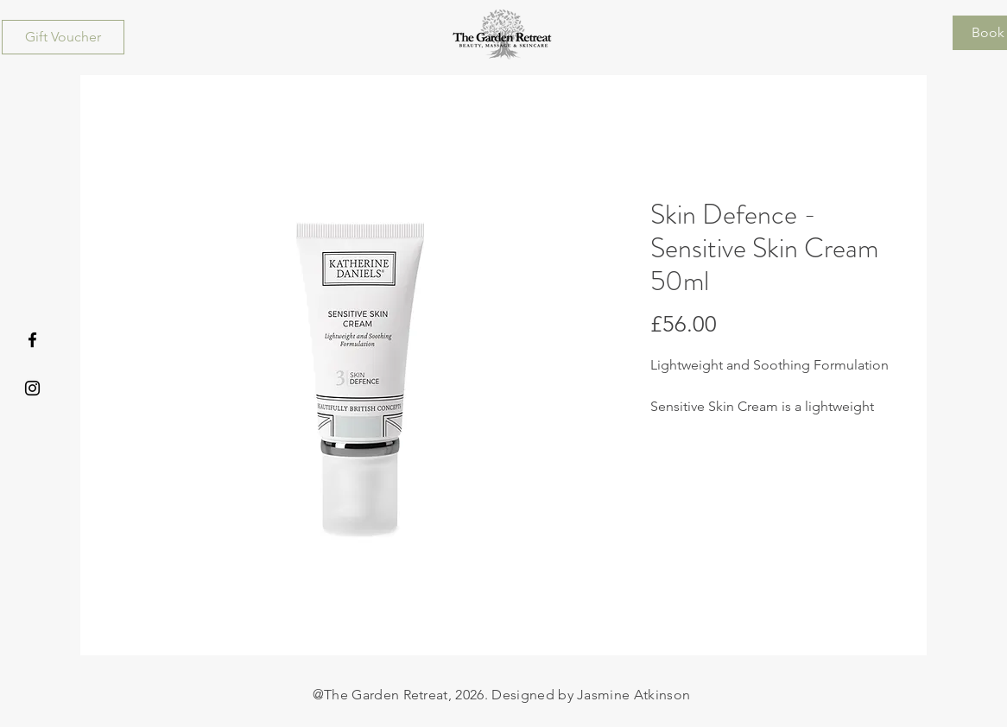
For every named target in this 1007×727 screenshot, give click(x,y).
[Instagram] (32, 388)
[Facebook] (32, 340)
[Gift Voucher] (63, 37)
